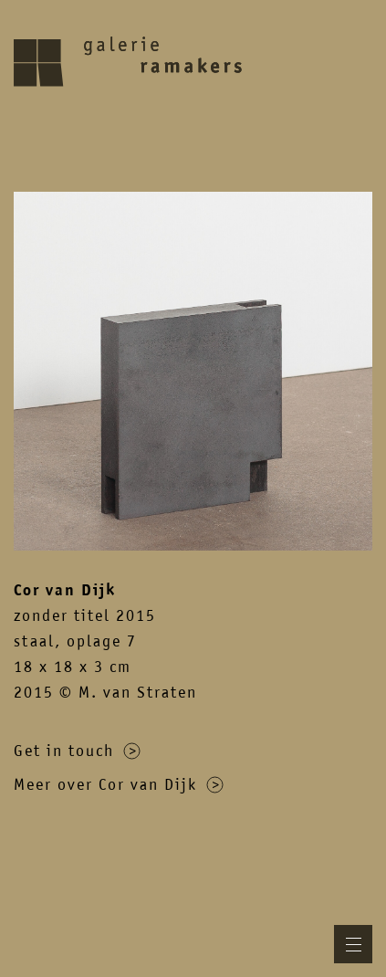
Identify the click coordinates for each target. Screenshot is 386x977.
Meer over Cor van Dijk (119, 784)
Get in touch (77, 750)
